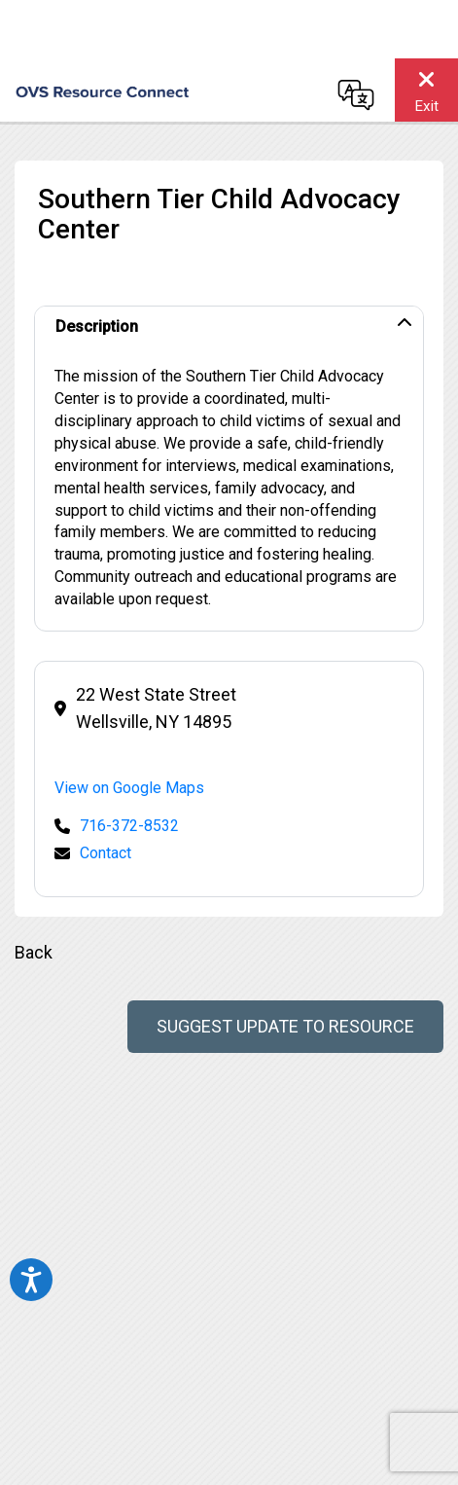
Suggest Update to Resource (285, 1026)
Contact (105, 853)
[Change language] (356, 94)
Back (34, 952)
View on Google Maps (129, 788)
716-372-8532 (129, 825)
